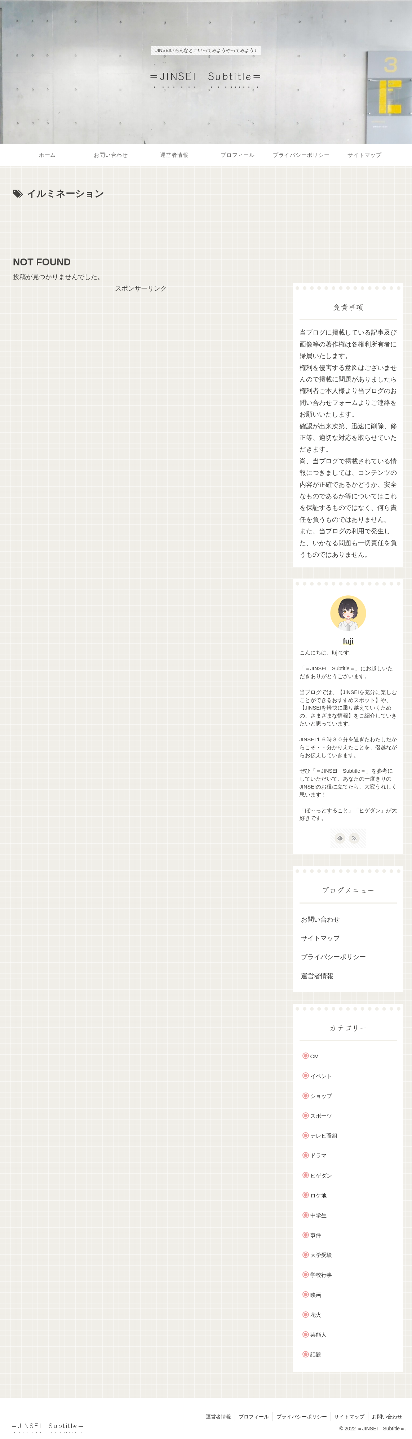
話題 (315, 1354)
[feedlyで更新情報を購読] (340, 838)
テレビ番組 (323, 1136)
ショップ (321, 1096)
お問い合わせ (320, 919)
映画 (315, 1295)
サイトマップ (320, 938)
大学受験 (321, 1255)
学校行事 (321, 1275)
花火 (315, 1315)
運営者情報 (317, 976)
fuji (348, 641)
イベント (321, 1076)
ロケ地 (318, 1195)
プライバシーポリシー (333, 957)
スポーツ (321, 1116)
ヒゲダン (321, 1176)
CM (314, 1056)
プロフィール (253, 1417)
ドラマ (318, 1155)
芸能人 (318, 1335)
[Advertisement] (141, 224)
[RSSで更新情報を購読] (354, 838)
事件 (315, 1235)
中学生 (318, 1215)
